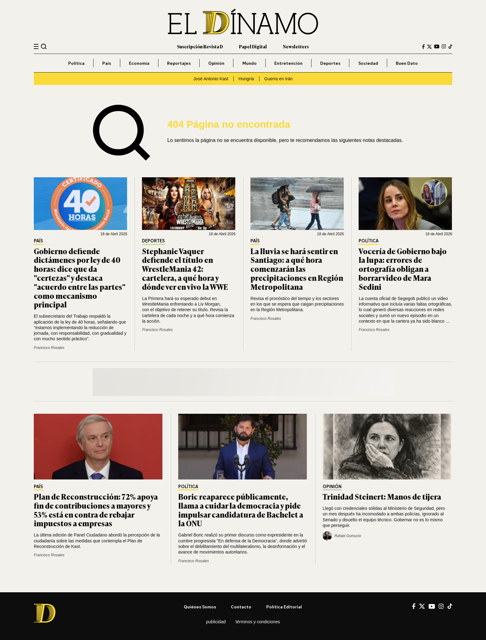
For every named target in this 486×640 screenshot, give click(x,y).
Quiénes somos (200, 606)
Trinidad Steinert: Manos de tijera (382, 496)
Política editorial (284, 606)
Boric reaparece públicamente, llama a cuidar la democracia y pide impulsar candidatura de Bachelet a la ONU (240, 509)
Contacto (241, 606)
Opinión (216, 63)
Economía (139, 63)
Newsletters (296, 46)
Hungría (246, 78)
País (106, 63)
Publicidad (216, 621)
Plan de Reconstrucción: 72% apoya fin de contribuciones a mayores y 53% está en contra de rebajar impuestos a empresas (96, 509)
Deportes (330, 63)
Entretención (288, 63)
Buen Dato (407, 63)
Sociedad (368, 63)
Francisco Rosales (49, 348)
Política (76, 63)
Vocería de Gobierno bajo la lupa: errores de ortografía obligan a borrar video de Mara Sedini (403, 268)
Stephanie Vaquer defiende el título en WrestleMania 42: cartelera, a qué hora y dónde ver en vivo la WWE (185, 268)
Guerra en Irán (278, 78)
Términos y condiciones (258, 621)
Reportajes (179, 63)
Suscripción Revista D (200, 46)
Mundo (249, 63)
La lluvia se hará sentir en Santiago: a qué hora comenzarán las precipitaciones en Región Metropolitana (296, 268)
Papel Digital (253, 46)
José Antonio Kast (210, 78)
